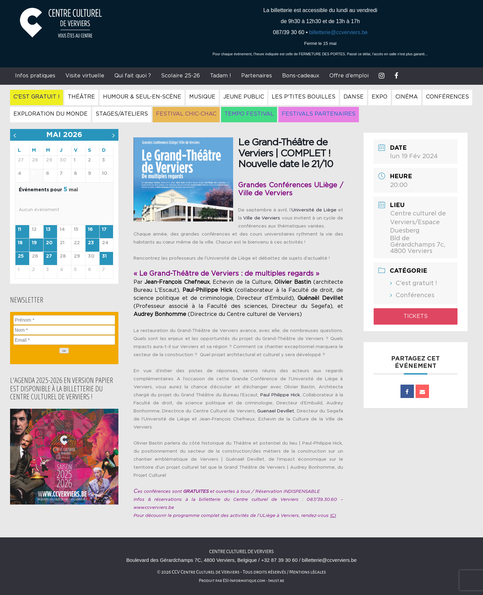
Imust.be (276, 580)
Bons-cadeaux (300, 75)
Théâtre (81, 97)
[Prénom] (64, 320)
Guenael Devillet (275, 411)
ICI (333, 515)
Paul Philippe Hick (280, 395)
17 (104, 229)
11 (19, 229)
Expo (379, 97)
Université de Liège (313, 210)
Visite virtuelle (84, 75)
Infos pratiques (35, 75)
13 (48, 229)
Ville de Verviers (261, 218)
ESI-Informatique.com (244, 580)
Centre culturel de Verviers (241, 551)
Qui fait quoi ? (132, 75)
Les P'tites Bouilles (303, 97)
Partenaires (256, 75)
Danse (353, 97)
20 (49, 243)
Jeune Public (243, 97)
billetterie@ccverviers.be (338, 32)
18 (20, 243)
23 (91, 243)
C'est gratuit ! (36, 97)
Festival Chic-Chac (186, 114)
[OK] (64, 350)
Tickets (416, 316)
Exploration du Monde (50, 114)
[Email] (64, 340)
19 (34, 243)
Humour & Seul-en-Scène (142, 97)
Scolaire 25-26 (180, 75)
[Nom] (64, 330)
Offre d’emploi (349, 75)
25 (21, 256)
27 (49, 256)
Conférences (447, 97)
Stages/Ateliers (122, 114)
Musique (202, 97)
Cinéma (406, 97)
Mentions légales (307, 572)
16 (90, 229)
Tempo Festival (249, 114)
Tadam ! (220, 75)
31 (104, 256)
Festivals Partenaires (319, 114)
